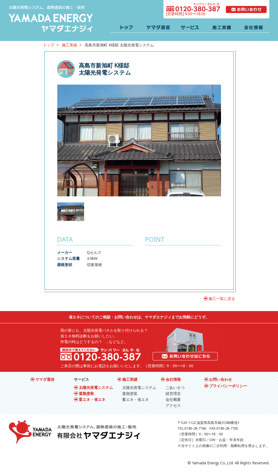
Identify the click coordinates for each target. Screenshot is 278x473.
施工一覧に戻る (221, 298)
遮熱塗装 (86, 393)
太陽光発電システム (96, 387)
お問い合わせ (220, 379)
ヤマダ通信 (44, 379)
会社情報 (173, 379)
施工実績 (69, 44)
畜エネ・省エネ (92, 399)
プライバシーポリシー (228, 385)
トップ (48, 44)
